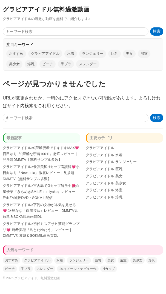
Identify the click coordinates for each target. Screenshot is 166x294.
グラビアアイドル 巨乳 (104, 169)
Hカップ (108, 269)
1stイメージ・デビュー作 (77, 269)
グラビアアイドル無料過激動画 (46, 9)
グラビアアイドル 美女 (104, 176)
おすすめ (16, 54)
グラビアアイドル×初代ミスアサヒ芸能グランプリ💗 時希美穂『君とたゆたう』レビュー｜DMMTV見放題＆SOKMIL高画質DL (41, 230)
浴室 (144, 54)
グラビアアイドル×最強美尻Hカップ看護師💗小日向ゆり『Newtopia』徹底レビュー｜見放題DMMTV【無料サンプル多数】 (41, 173)
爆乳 (31, 64)
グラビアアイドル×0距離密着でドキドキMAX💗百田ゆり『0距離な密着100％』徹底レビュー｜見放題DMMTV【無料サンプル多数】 (41, 154)
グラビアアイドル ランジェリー (111, 162)
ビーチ (47, 64)
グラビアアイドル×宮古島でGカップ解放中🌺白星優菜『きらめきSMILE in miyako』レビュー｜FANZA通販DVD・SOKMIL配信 (41, 192)
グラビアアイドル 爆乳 (104, 197)
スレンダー (88, 64)
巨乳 (114, 54)
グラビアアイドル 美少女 (106, 183)
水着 (70, 54)
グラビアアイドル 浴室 (104, 190)
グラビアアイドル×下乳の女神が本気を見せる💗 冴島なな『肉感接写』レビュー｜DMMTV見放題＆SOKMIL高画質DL (40, 211)
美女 (129, 54)
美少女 (14, 64)
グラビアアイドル (45, 54)
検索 (157, 31)
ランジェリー (92, 54)
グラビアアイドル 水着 (104, 155)
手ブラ (66, 64)
